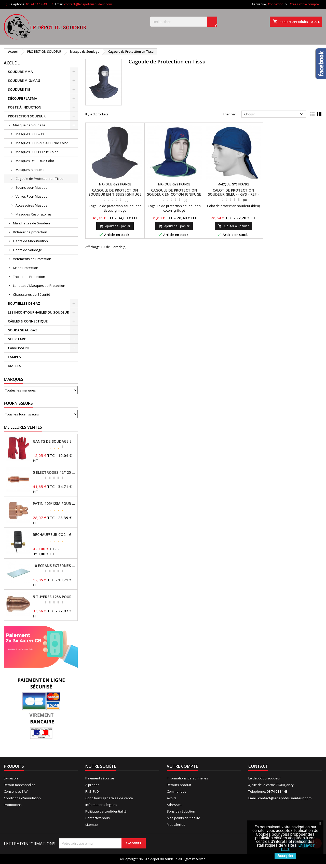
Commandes (176, 791)
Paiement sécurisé (99, 778)
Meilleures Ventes (23, 427)
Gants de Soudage (27, 250)
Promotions (13, 804)
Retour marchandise (19, 784)
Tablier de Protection (29, 276)
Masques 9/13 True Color (35, 160)
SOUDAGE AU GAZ (22, 330)
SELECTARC (17, 339)
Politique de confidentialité (106, 811)
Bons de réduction (181, 811)
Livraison (11, 778)
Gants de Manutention (30, 241)
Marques (13, 379)
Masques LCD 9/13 (30, 134)
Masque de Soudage (29, 125)
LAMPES (14, 357)
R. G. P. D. (92, 791)
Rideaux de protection (30, 232)
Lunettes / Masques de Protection (39, 285)
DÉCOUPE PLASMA (22, 98)
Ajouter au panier (115, 226)
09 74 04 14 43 (36, 4)
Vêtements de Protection (32, 258)
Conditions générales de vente (109, 798)
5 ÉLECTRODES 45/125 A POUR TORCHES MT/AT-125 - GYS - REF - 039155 (54, 472)
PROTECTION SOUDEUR (27, 116)
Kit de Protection (25, 267)
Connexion (275, 4)
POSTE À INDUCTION (24, 107)
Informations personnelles (187, 778)
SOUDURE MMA (20, 71)
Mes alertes (176, 824)
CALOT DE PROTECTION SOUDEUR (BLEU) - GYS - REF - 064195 (233, 194)
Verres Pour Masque (32, 196)
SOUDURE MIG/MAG (24, 80)
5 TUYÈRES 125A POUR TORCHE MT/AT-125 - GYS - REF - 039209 (54, 597)
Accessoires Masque (32, 205)
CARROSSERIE (19, 348)
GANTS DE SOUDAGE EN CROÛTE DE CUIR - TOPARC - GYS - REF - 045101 (54, 441)
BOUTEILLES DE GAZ (24, 303)
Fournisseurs (18, 403)
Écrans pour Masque (32, 187)
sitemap (91, 824)
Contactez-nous (97, 818)
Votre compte (182, 766)
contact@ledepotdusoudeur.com (88, 4)
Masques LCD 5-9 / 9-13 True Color (42, 143)
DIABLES (14, 365)
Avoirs (171, 798)
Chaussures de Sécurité (31, 294)
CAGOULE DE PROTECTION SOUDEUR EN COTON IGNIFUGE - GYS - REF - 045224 (174, 194)
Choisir (274, 114)
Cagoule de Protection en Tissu (39, 178)
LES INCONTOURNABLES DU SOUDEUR (38, 312)
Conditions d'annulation (22, 798)
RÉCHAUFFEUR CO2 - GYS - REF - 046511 (54, 535)
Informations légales (101, 804)
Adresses (174, 804)
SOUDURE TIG (19, 89)
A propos (92, 784)
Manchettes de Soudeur (31, 223)
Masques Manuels (30, 169)
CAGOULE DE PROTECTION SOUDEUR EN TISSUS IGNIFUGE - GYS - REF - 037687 (115, 194)
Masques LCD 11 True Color (37, 152)
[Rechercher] (183, 22)
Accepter (285, 855)
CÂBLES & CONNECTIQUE (28, 321)
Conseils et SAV (16, 791)
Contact (258, 766)
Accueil (12, 63)
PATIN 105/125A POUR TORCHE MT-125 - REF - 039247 (54, 504)
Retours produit (179, 784)
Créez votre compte (304, 4)
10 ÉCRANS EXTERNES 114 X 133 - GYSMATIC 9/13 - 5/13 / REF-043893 (54, 566)
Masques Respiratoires (34, 214)
